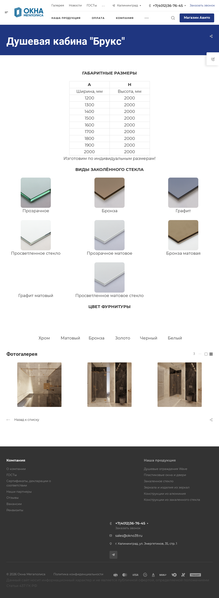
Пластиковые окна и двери (165, 475)
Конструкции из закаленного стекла (172, 500)
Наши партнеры (19, 492)
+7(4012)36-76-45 (168, 6)
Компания (15, 460)
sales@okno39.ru (128, 536)
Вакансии (14, 504)
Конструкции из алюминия (165, 494)
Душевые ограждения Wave (165, 469)
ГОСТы (11, 475)
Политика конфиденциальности (78, 574)
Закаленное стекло (158, 481)
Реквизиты (14, 510)
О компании (16, 469)
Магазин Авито (197, 18)
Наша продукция (160, 460)
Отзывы (12, 498)
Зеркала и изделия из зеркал (166, 487)
